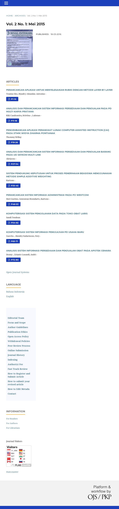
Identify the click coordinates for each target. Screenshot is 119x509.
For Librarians (13, 427)
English (10, 296)
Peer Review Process (19, 345)
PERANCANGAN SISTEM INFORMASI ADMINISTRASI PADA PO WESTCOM (47, 195)
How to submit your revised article (19, 383)
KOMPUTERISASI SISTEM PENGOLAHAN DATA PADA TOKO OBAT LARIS (47, 213)
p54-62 (14, 222)
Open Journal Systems (17, 272)
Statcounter (12, 471)
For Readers (12, 418)
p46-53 (14, 204)
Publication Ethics (18, 331)
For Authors (12, 423)
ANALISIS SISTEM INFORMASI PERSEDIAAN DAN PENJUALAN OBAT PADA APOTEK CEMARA (58, 250)
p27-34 (14, 164)
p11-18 (13, 120)
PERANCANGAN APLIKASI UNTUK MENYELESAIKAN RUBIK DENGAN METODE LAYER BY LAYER (59, 90)
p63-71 (14, 241)
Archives (20, 15)
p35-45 (14, 185)
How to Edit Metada (18, 389)
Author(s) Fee (15, 364)
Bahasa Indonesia (15, 291)
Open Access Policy (18, 336)
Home (9, 15)
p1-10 (13, 99)
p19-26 (14, 142)
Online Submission (18, 350)
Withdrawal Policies (19, 341)
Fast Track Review (18, 368)
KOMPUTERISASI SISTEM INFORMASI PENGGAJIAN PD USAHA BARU (45, 232)
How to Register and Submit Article (19, 375)
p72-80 (14, 260)
